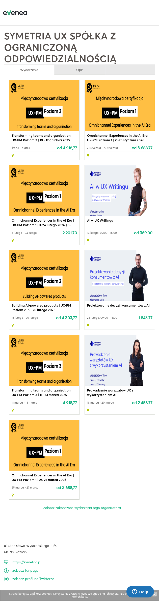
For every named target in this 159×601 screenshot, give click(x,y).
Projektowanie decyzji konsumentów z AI (118, 305)
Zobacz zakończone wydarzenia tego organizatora (82, 508)
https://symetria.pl (26, 562)
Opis (79, 70)
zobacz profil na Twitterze (33, 578)
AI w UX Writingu (100, 220)
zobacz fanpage (25, 570)
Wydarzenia (29, 70)
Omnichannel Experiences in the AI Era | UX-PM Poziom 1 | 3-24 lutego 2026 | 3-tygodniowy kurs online (43, 225)
